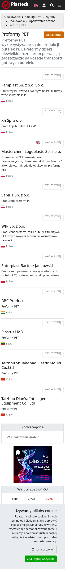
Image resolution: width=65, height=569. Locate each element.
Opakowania (12, 17)
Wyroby (50, 17)
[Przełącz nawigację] (59, 5)
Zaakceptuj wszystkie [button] (40, 559)
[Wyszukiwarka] (52, 5)
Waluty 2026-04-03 (32, 489)
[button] (44, 5)
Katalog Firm (33, 17)
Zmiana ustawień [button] (43, 549)
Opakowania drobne (42, 21)
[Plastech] (15, 5)
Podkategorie (32, 427)
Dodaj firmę (53, 35)
